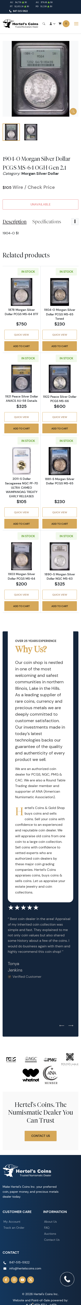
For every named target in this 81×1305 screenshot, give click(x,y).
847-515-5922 (20, 11)
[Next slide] (70, 1025)
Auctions (50, 1234)
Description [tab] (15, 221)
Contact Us (40, 1136)
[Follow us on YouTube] (22, 1279)
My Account (11, 1222)
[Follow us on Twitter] (30, 1279)
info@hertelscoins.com (25, 1268)
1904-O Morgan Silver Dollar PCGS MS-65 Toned (59, 314)
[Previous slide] (61, 1025)
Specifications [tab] (46, 221)
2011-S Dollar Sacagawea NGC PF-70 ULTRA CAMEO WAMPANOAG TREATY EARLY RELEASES (21, 487)
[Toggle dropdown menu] (74, 221)
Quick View (21, 334)
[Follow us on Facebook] (6, 1279)
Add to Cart (21, 346)
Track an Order (13, 1228)
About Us (50, 1222)
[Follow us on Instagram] (14, 1279)
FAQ (46, 1228)
